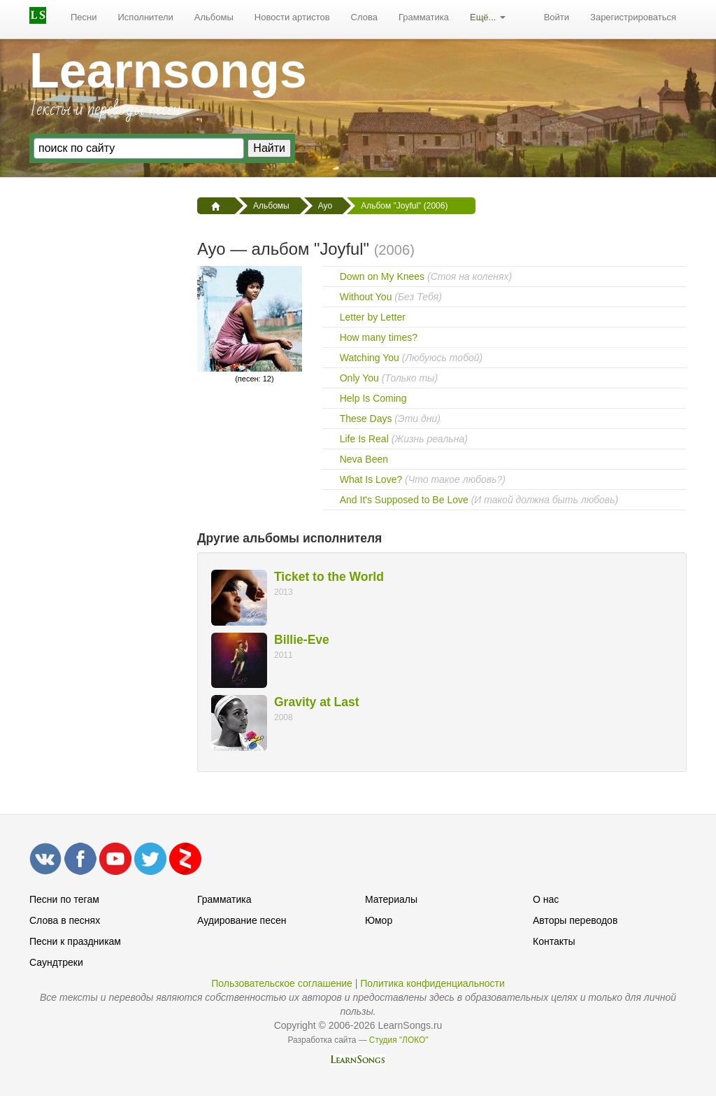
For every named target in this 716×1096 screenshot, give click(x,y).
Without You (366, 296)
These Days (366, 418)
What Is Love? (371, 479)
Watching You (369, 357)
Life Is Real (364, 438)
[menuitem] (84, 17)
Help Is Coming (373, 398)
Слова (364, 17)
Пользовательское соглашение (281, 983)
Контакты (554, 941)
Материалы (391, 899)
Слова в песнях (64, 920)
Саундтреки (56, 962)
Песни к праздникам (75, 941)
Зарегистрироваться (633, 17)
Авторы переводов (575, 920)
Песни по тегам (64, 899)
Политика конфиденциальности (432, 983)
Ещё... (488, 17)
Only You (359, 378)
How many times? (378, 337)
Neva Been (364, 459)
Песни (84, 17)
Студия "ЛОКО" (399, 1040)
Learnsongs (168, 70)
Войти (556, 17)
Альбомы (214, 17)
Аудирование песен (241, 920)
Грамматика (424, 17)
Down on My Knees (382, 276)
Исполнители (145, 17)
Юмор (378, 920)
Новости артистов (292, 17)
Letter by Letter (373, 317)
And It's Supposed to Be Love (404, 499)
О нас (546, 899)
